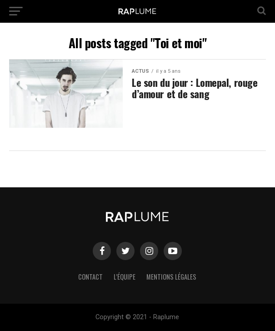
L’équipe (124, 276)
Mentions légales (171, 276)
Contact (90, 276)
